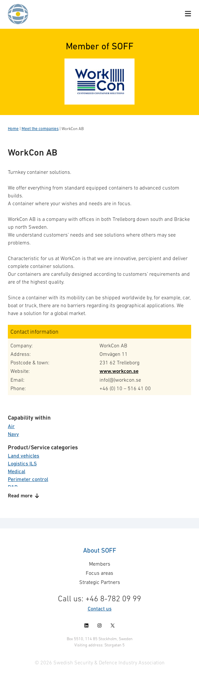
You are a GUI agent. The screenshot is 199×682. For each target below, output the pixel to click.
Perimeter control (28, 479)
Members (99, 564)
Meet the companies (40, 128)
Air (11, 426)
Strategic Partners (99, 582)
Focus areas (99, 573)
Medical (16, 471)
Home (13, 128)
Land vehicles (23, 455)
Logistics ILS (22, 463)
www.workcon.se (119, 371)
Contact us (100, 608)
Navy (13, 434)
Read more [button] (23, 495)
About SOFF (99, 550)
